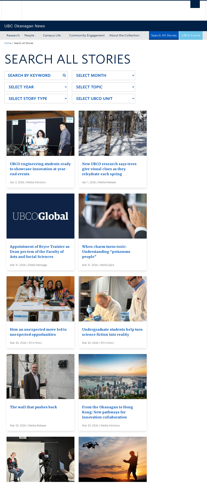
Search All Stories (164, 35)
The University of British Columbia (14, 11)
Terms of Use (52, 475)
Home (7, 43)
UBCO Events (190, 35)
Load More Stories (102, 348)
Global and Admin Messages (110, 400)
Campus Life (52, 35)
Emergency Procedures (21, 475)
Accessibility (94, 475)
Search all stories (101, 376)
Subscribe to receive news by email (114, 384)
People (29, 35)
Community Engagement (87, 35)
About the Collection (124, 35)
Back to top (14, 436)
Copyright (73, 475)
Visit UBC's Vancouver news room (114, 392)
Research (13, 35)
